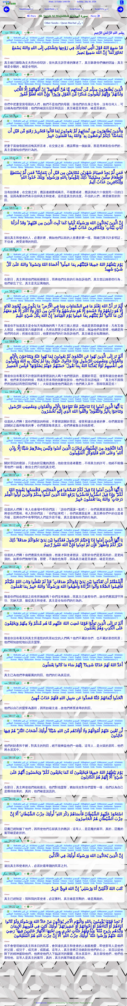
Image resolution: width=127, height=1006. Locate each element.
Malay (20, 42)
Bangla (48, 40)
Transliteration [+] (110, 42)
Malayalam (29, 42)
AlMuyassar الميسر (105, 38)
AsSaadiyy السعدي (71, 38)
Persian (38, 42)
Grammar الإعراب (21, 40)
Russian (56, 42)
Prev (31, 16)
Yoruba (99, 42)
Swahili (78, 42)
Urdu (92, 42)
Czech (71, 40)
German (93, 40)
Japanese (117, 40)
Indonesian (108, 40)
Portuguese (46, 42)
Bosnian (56, 40)
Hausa (99, 40)
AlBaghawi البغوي (88, 38)
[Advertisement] (63, 982)
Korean (14, 42)
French (85, 40)
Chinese (64, 40)
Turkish (86, 42)
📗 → (9, 38)
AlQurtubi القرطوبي (54, 38)
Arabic (32, 40)
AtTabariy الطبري (37, 38)
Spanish (71, 42)
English (78, 40)
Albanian (40, 40)
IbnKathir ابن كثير (21, 38)
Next (95, 16)
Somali (63, 42)
